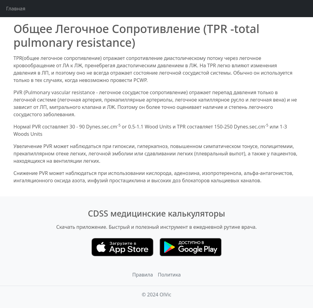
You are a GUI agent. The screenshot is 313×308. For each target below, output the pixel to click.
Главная (15, 8)
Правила (142, 274)
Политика (169, 274)
